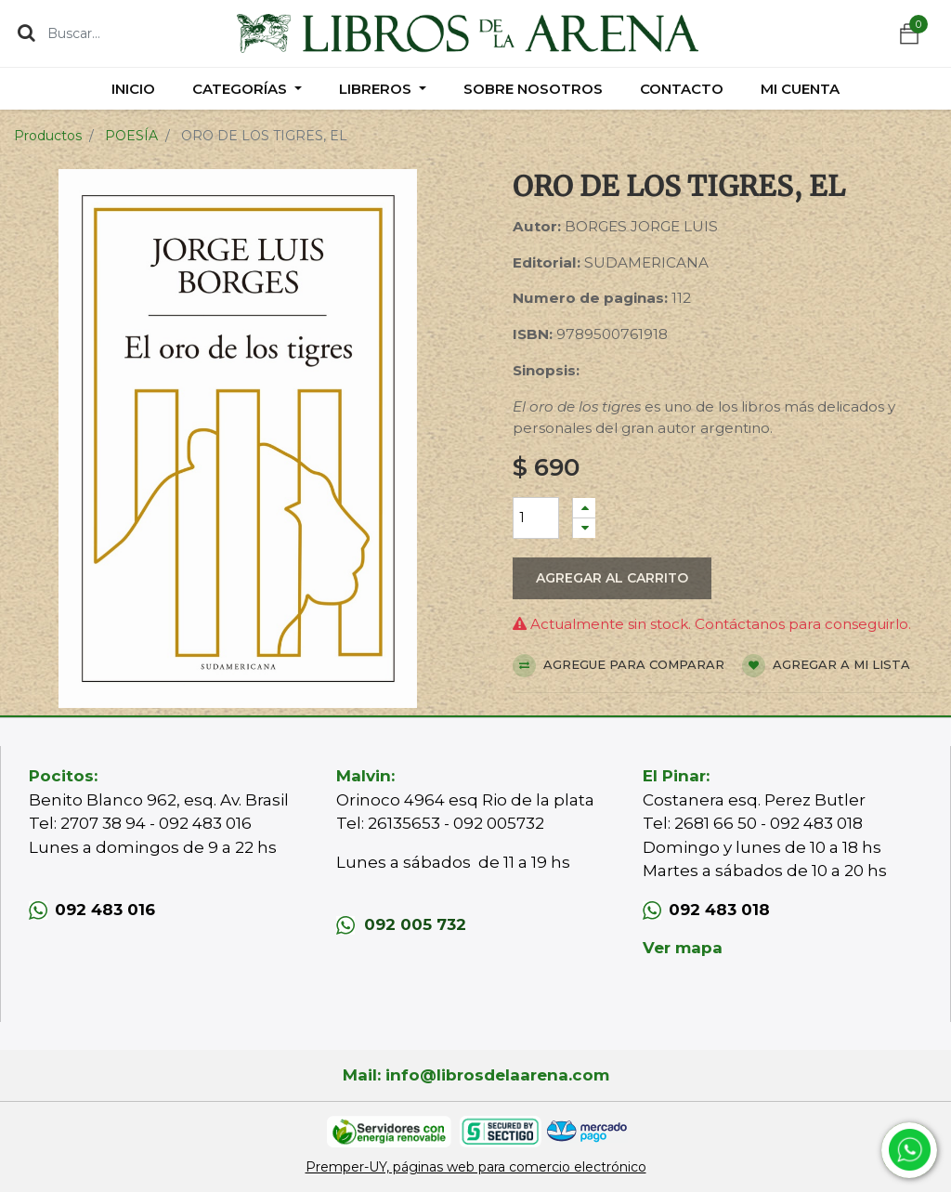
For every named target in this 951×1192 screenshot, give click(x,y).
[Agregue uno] (584, 507)
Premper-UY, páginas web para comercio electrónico (476, 1167)
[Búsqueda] (26, 32)
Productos (48, 135)
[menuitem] (133, 89)
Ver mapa (683, 947)
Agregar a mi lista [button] (826, 665)
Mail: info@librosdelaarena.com (476, 1075)
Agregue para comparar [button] (618, 665)
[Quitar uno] (584, 528)
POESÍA (131, 135)
